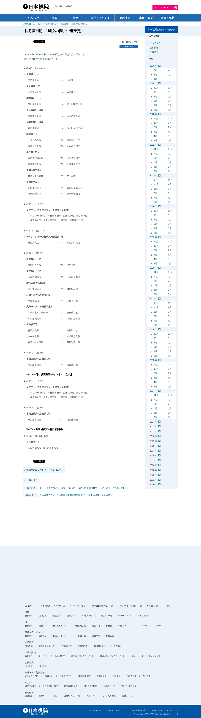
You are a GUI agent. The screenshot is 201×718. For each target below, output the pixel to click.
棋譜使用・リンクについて (117, 710)
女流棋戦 (56, 616)
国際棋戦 (70, 616)
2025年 (153, 65)
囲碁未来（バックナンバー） (112, 656)
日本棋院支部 (30, 686)
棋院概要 (29, 692)
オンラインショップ (129, 605)
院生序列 (96, 626)
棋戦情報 (129, 47)
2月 (169, 74)
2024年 (153, 83)
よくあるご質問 (109, 696)
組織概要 (29, 696)
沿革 (55, 696)
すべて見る (155, 43)
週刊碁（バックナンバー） (82, 656)
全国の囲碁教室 (84, 676)
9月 (169, 92)
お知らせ (153, 605)
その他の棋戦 (86, 616)
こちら (52, 59)
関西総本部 (83, 646)
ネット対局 (77, 605)
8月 (155, 96)
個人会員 (29, 666)
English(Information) (63, 6)
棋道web (58, 656)
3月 (155, 74)
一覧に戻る (32, 480)
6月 (155, 101)
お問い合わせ (127, 696)
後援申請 (96, 636)
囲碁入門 (29, 605)
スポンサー (91, 696)
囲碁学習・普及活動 (35, 672)
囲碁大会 (42, 636)
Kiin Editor (49, 676)
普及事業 (116, 676)
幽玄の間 (40, 54)
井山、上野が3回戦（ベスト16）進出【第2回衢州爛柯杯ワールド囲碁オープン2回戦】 (74, 488)
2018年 (153, 268)
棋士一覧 (42, 626)
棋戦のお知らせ (50, 24)
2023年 (153, 114)
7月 (169, 96)
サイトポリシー (95, 710)
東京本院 (29, 646)
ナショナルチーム (60, 626)
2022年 (153, 145)
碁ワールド (43, 656)
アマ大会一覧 (80, 636)
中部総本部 (67, 646)
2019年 (153, 237)
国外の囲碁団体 (90, 686)
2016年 (153, 329)
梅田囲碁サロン (100, 646)
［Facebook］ (143, 626)
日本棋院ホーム (29, 24)
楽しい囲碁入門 (31, 676)
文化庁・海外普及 (128, 686)
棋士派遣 (110, 636)
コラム (168, 605)
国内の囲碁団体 (70, 686)
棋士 (27, 622)
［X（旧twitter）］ (157, 626)
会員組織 (29, 662)
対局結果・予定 (105, 616)
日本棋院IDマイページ (51, 605)
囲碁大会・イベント (35, 632)
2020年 (153, 206)
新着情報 (29, 616)
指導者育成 (131, 676)
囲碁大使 (146, 676)
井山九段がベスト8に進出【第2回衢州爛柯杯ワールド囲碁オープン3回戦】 (68, 494)
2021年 (153, 175)
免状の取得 (101, 676)
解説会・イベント (60, 636)
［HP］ (125, 626)
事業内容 (42, 696)
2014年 (153, 391)
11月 (170, 87)
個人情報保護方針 (139, 710)
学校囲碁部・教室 (50, 686)
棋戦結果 (154, 52)
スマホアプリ (65, 676)
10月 (156, 92)
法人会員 (42, 666)
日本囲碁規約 (143, 616)
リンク (28, 682)
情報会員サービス (101, 605)
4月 (169, 70)
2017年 (153, 298)
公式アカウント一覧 (71, 696)
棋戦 (39, 24)
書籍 (133, 656)
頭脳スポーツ (109, 686)
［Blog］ (132, 626)
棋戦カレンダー (124, 616)
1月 (155, 79)
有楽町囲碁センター (47, 646)
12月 (156, 87)
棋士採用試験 (80, 626)
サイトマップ (172, 710)
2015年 (153, 360)
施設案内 (29, 642)
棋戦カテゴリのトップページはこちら (45, 470)
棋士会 (109, 626)
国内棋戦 (42, 616)
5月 (155, 70)
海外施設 (117, 646)
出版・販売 (30, 652)
